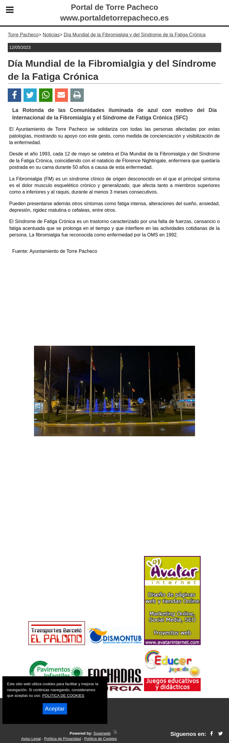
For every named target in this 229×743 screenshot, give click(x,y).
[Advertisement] (114, 301)
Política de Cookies (100, 738)
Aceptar (55, 708)
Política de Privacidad (62, 738)
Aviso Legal (31, 738)
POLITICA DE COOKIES (63, 695)
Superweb (102, 733)
